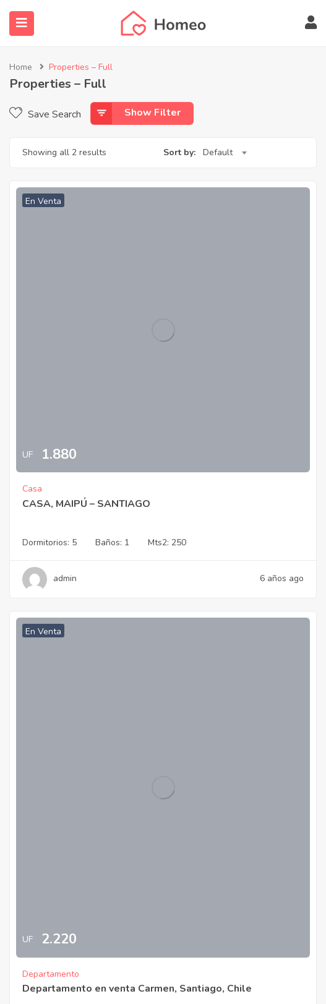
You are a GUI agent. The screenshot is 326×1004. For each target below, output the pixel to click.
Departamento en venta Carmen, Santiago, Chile (137, 988)
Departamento (50, 974)
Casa (32, 489)
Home (20, 67)
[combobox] (224, 152)
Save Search (45, 114)
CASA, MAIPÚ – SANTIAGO (86, 504)
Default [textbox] (218, 152)
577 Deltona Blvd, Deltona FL (39, 524)
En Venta (43, 201)
